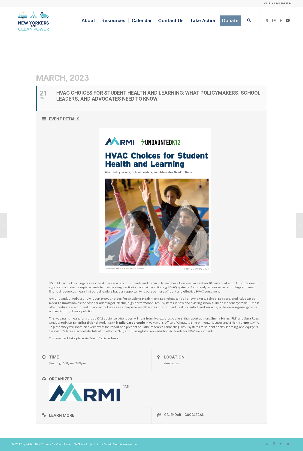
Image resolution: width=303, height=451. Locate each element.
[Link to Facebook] (280, 20)
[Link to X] (267, 20)
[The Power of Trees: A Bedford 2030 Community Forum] (3, 225)
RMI (125, 386)
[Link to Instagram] (273, 20)
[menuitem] (88, 20)
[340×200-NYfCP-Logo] (34, 20)
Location (174, 357)
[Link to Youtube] (287, 20)
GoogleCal (194, 415)
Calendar (172, 415)
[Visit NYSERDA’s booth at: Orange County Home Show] (299, 225)
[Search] (249, 20)
